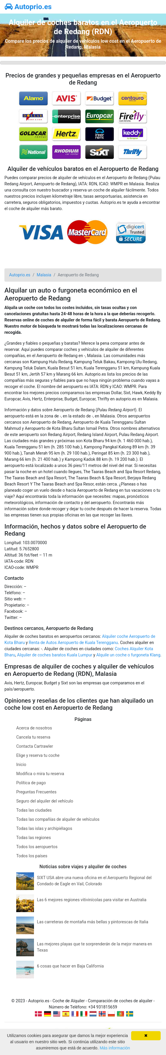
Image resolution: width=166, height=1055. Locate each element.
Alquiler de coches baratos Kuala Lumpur (54, 655)
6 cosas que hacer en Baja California (70, 966)
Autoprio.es (28, 7)
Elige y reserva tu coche (38, 755)
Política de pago (31, 782)
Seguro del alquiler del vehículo (44, 801)
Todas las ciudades (34, 810)
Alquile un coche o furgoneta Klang (128, 655)
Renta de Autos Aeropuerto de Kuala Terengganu (73, 642)
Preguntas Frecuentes (36, 792)
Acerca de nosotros (34, 728)
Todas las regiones (33, 837)
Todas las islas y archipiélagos (44, 828)
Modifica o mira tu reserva (40, 773)
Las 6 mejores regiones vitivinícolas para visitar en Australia (92, 899)
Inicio (21, 764)
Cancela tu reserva (33, 737)
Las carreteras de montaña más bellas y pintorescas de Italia (92, 921)
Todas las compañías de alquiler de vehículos (58, 819)
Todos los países (31, 855)
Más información (115, 1048)
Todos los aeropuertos (37, 846)
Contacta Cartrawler (34, 746)
